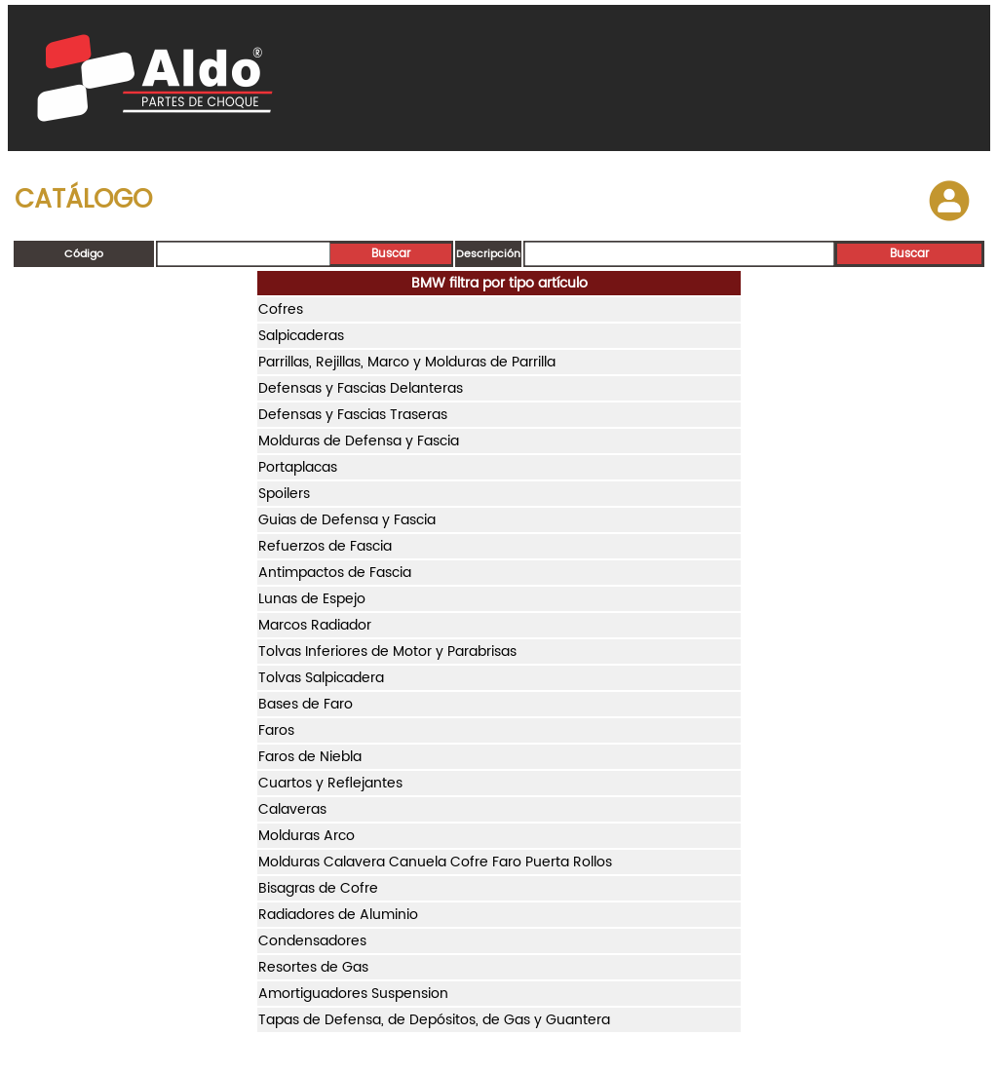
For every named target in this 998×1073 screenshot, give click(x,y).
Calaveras (292, 809)
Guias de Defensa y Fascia (347, 520)
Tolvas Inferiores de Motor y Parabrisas (387, 651)
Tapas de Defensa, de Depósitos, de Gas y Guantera (434, 1020)
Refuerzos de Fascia (325, 546)
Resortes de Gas (313, 967)
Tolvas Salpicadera (321, 678)
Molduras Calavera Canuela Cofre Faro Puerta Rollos (435, 862)
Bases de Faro (305, 704)
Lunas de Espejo (311, 599)
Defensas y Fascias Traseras (352, 414)
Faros (276, 730)
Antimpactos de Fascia (334, 572)
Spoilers (284, 493)
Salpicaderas (301, 336)
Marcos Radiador (314, 625)
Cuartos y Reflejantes (330, 783)
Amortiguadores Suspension (353, 993)
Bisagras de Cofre (318, 888)
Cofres (280, 309)
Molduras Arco (306, 835)
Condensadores (312, 941)
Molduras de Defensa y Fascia (358, 441)
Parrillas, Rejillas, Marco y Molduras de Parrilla (407, 362)
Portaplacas (297, 467)
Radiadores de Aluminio (338, 914)
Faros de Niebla (310, 757)
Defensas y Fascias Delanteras (360, 388)
